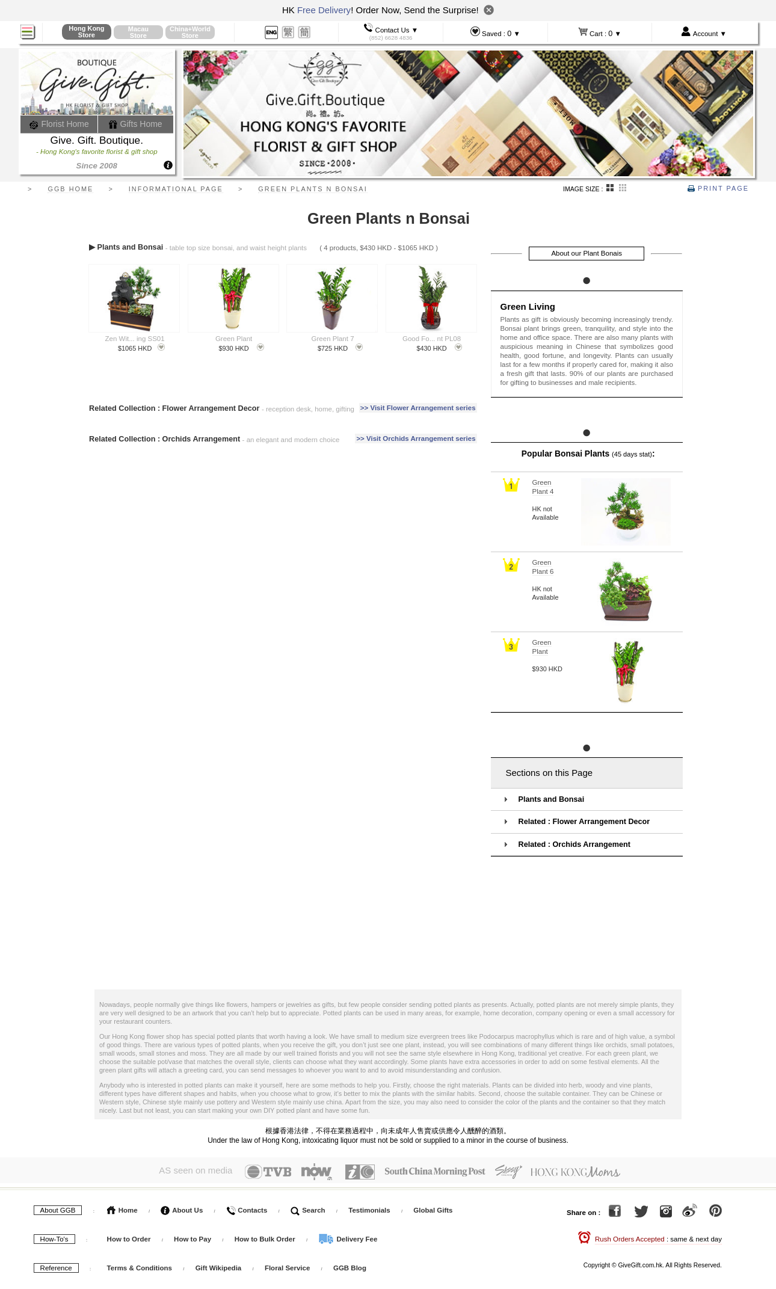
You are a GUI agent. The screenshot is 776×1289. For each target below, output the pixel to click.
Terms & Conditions (139, 1265)
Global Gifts (432, 1207)
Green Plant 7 (333, 338)
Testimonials (369, 1207)
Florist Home (59, 124)
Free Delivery (324, 10)
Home (122, 1207)
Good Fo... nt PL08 (431, 338)
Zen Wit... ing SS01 (135, 338)
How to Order (129, 1236)
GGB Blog (349, 1265)
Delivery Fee (347, 1236)
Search (308, 1207)
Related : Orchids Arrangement (574, 844)
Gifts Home (135, 124)
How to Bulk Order (266, 1236)
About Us (182, 1207)
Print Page (718, 188)
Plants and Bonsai (552, 799)
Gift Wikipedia (219, 1265)
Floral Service (287, 1265)
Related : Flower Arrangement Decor (584, 821)
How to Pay (193, 1236)
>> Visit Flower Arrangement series (418, 407)
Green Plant (233, 338)
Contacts (246, 1207)
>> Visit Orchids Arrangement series (415, 438)
